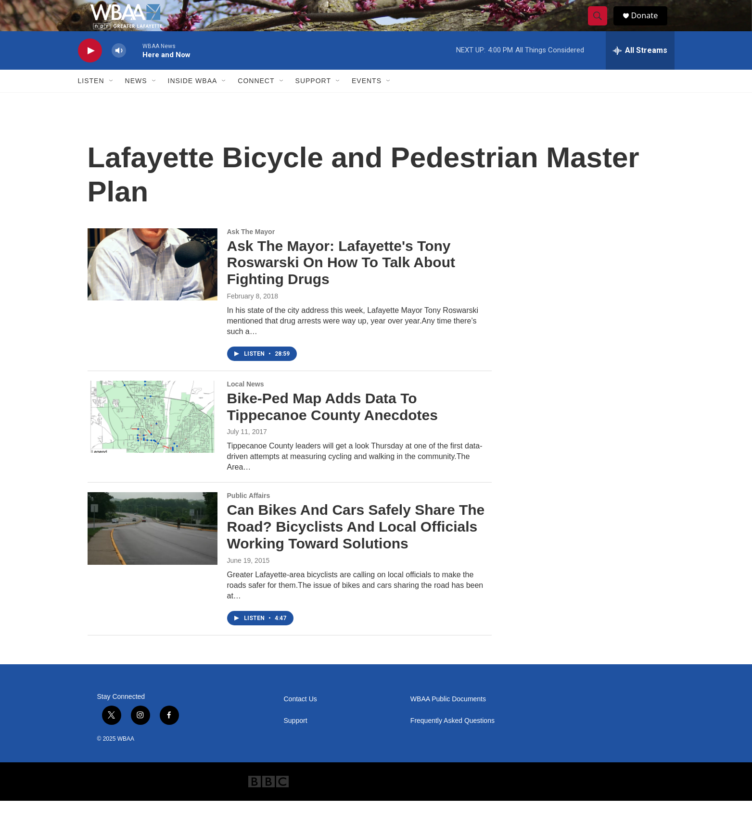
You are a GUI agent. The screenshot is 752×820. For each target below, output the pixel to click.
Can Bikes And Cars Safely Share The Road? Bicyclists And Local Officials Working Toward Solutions (356, 546)
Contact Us (300, 718)
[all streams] (640, 69)
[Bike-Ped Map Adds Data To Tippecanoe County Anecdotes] (152, 436)
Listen (91, 100)
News (136, 100)
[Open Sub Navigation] (111, 100)
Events (367, 100)
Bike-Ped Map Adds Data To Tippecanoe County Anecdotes (332, 426)
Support (313, 100)
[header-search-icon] (601, 25)
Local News (245, 403)
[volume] (119, 70)
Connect (256, 100)
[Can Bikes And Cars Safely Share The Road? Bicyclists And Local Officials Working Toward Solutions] (152, 547)
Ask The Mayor (251, 251)
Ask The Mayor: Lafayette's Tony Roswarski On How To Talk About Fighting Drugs (341, 282)
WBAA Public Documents (448, 718)
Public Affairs (248, 515)
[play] (90, 69)
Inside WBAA (192, 100)
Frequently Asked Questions (452, 740)
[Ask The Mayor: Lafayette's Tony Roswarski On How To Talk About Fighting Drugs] (152, 284)
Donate (650, 25)
